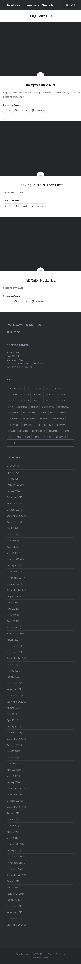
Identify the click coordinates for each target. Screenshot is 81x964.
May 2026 (11, 466)
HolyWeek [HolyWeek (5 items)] (13, 424)
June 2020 (12, 757)
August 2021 (13, 708)
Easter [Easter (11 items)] (42, 412)
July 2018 (11, 887)
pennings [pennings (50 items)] (61, 424)
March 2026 (12, 478)
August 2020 (13, 745)
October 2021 (14, 695)
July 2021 (11, 714)
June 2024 (12, 608)
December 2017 (14, 906)
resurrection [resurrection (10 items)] (38, 430)
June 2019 (12, 819)
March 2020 (12, 776)
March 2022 (12, 670)
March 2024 (12, 627)
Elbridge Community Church (28, 5)
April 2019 (12, 832)
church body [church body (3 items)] (48, 406)
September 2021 (15, 701)
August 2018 (13, 881)
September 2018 (15, 875)
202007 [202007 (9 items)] (12, 400)
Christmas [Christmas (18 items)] (22, 406)
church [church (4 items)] (34, 406)
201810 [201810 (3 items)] (12, 394)
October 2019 (14, 800)
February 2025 (14, 559)
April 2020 (12, 769)
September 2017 (15, 924)
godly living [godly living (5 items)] (58, 418)
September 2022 (15, 658)
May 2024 (11, 615)
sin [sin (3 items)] (9, 436)
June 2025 (12, 534)
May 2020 (11, 763)
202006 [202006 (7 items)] (61, 394)
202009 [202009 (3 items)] (25, 400)
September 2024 (15, 590)
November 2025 (14, 503)
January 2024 (13, 639)
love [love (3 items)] (38, 424)
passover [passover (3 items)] (48, 424)
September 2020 (15, 739)
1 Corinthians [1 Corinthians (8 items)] (15, 388)
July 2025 (11, 528)
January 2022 (13, 677)
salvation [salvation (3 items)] (53, 430)
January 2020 (13, 782)
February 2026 (14, 485)
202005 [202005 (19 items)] (49, 394)
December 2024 (14, 571)
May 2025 (11, 540)
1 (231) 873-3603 (15, 359)
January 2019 (13, 850)
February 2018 (14, 893)
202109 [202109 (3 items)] (61, 400)
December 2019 (14, 788)
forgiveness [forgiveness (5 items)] (29, 418)
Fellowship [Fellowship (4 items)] (13, 418)
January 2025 (13, 565)
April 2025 (12, 547)
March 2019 (12, 838)
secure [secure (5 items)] (65, 430)
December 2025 (14, 497)
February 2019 (14, 844)
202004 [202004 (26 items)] (37, 394)
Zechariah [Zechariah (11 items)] (61, 436)
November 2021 (14, 689)
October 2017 (14, 918)
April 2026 (12, 472)
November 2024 (14, 577)
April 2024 (12, 621)
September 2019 (15, 807)
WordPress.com (40, 957)
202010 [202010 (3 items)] (37, 400)
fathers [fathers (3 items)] (62, 412)
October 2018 (14, 869)
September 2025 (15, 516)
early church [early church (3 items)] (29, 412)
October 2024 (14, 584)
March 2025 (12, 553)
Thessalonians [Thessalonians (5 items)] (22, 436)
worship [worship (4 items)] (48, 436)
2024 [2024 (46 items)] (38, 388)
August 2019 (13, 813)
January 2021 (13, 726)
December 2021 (14, 683)
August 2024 (13, 596)
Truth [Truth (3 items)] (37, 436)
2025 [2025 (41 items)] (48, 388)
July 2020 (11, 751)
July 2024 (11, 602)
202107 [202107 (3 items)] (49, 400)
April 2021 (12, 720)
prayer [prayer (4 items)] (11, 430)
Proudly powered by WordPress (31, 954)
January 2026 (13, 491)
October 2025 (14, 509)
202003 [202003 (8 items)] (25, 394)
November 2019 (14, 794)
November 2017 (14, 912)
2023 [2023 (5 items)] (29, 388)
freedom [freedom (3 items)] (43, 418)
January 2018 (13, 900)
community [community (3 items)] (63, 406)
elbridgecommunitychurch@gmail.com (25, 363)
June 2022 (12, 664)
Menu (72, 5)
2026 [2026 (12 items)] (57, 388)
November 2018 (14, 862)
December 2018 (14, 856)
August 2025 (13, 522)
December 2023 (14, 646)
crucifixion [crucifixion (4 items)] (13, 412)
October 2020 (14, 732)
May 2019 (11, 825)
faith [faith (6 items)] (52, 412)
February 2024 (14, 633)
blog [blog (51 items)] (10, 406)
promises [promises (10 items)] (23, 430)
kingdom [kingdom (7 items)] (27, 424)
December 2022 (14, 652)
